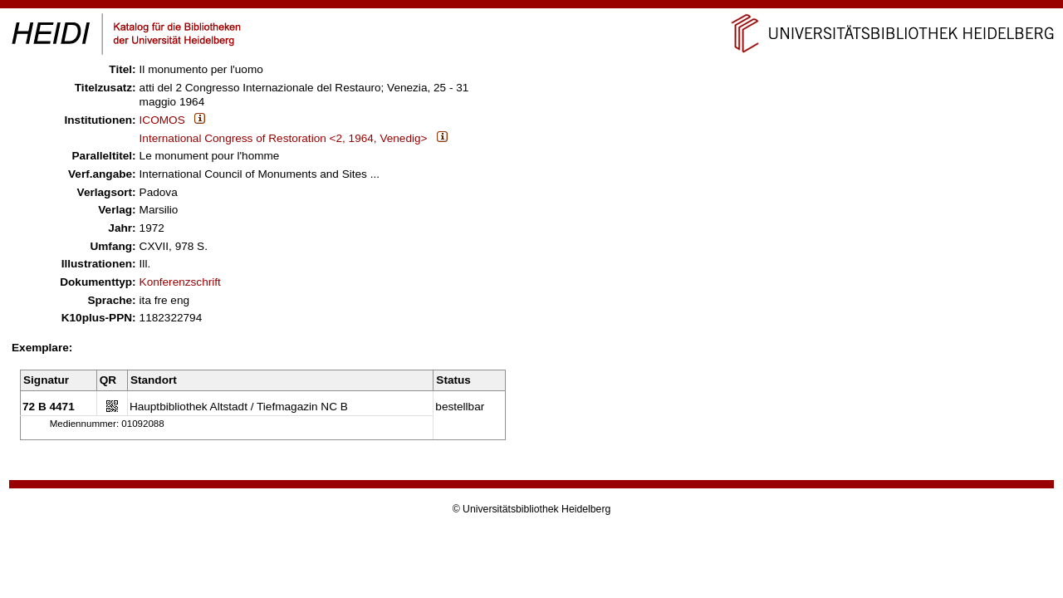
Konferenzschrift (180, 282)
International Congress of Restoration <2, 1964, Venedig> (284, 138)
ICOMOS (162, 120)
